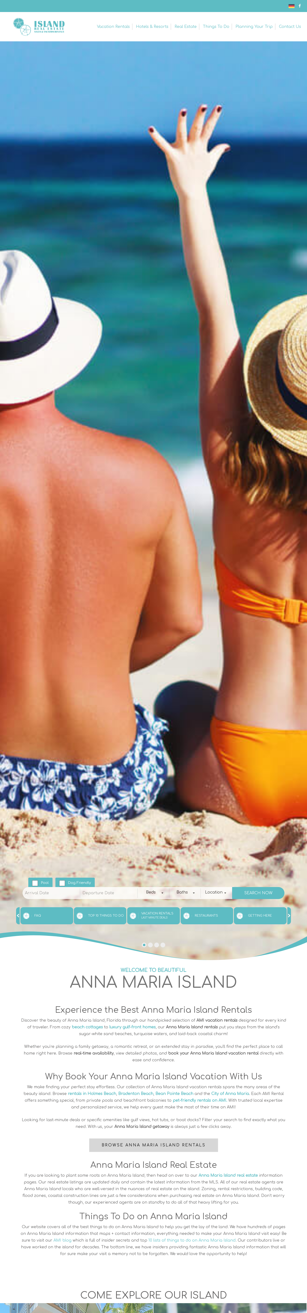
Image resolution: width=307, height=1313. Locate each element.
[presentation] (18, 915)
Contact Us (290, 27)
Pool (45, 883)
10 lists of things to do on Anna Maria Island (192, 1240)
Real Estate (186, 27)
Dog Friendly (79, 883)
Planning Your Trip (254, 27)
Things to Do (216, 27)
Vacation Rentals (113, 27)
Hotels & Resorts (152, 27)
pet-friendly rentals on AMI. (200, 1100)
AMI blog (62, 1240)
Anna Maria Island (38, 27)
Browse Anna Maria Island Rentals (154, 1145)
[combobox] (153, 893)
